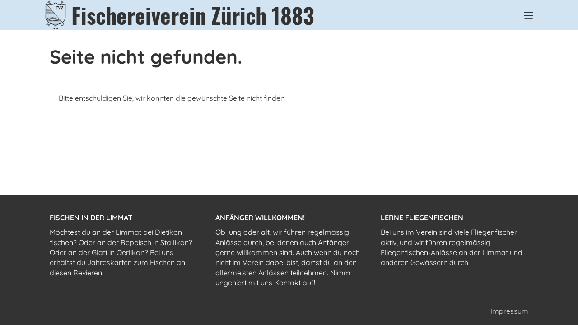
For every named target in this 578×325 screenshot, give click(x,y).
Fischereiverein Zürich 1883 (192, 15)
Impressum (509, 311)
